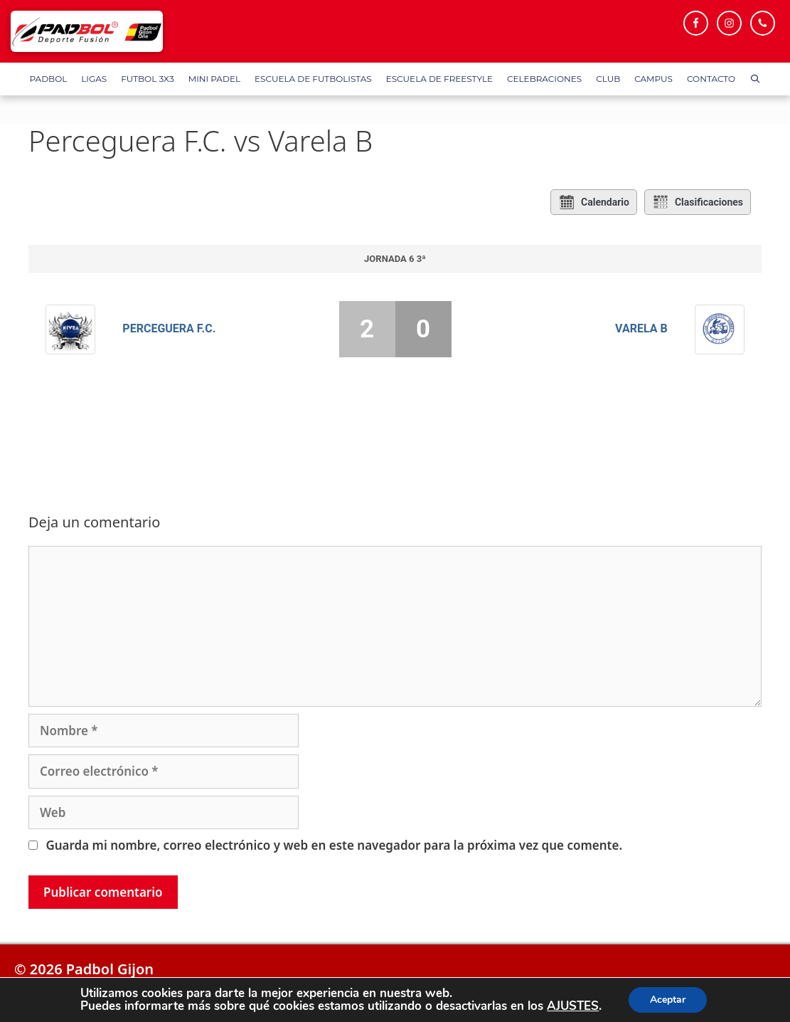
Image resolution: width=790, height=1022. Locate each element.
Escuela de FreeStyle (439, 78)
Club (608, 78)
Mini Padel (214, 78)
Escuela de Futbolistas (313, 78)
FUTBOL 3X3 (147, 78)
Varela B (641, 328)
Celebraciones (544, 78)
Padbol (49, 78)
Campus (653, 78)
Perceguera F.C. (168, 328)
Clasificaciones (697, 202)
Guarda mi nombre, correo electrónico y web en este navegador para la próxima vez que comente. (334, 845)
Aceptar (667, 999)
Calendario (593, 202)
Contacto (711, 78)
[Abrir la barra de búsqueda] (754, 79)
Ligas (94, 78)
